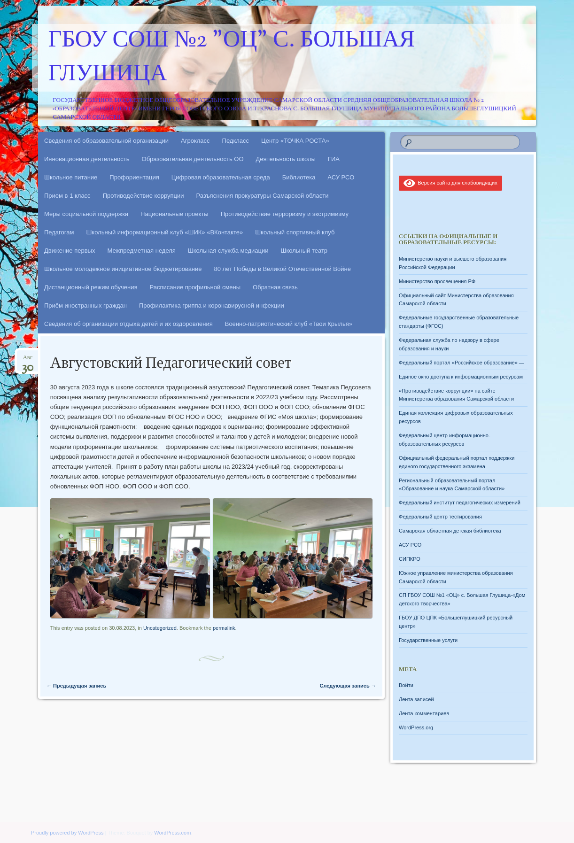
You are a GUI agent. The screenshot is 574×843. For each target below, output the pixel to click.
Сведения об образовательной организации (106, 140)
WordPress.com (172, 832)
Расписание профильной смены (195, 287)
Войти (406, 685)
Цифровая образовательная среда (220, 177)
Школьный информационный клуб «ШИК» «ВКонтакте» (164, 232)
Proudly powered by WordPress (67, 832)
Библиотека (299, 177)
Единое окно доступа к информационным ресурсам (461, 376)
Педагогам (59, 232)
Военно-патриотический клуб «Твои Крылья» (288, 323)
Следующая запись (347, 685)
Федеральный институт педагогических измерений (459, 502)
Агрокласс (195, 140)
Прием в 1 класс (67, 195)
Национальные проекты (174, 213)
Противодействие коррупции (143, 195)
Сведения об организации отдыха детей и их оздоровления (128, 323)
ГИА (334, 158)
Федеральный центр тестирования (440, 516)
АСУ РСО (340, 177)
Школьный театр (303, 250)
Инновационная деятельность (87, 158)
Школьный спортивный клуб (294, 232)
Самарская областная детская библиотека (450, 531)
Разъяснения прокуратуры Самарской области (262, 195)
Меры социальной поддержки (86, 213)
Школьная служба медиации (228, 250)
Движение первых (69, 250)
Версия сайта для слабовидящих (450, 183)
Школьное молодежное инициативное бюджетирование (123, 268)
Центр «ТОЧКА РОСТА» (295, 140)
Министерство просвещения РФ (437, 281)
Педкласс (235, 140)
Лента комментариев (424, 713)
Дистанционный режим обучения (91, 287)
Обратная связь (275, 287)
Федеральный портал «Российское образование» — (461, 362)
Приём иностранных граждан (85, 305)
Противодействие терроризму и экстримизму (285, 213)
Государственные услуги (428, 640)
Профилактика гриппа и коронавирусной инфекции (211, 305)
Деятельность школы (286, 158)
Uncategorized (160, 628)
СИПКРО (409, 559)
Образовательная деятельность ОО (193, 158)
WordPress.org (416, 727)
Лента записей (416, 699)
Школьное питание (70, 177)
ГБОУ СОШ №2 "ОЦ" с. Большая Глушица (231, 58)
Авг (27, 360)
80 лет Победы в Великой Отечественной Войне (282, 268)
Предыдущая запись (76, 685)
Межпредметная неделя (141, 250)
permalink (224, 628)
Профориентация (134, 177)
